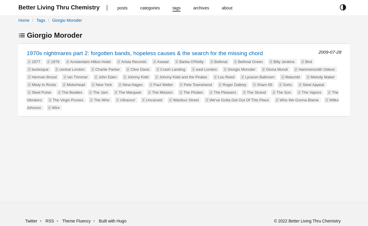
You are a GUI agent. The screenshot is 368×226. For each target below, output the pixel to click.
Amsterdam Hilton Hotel (90, 62)
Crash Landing (172, 69)
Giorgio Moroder (67, 20)
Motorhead (76, 85)
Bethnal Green (250, 62)
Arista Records (133, 62)
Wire (56, 107)
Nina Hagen (133, 85)
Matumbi (292, 77)
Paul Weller (163, 85)
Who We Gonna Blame (299, 100)
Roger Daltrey (234, 85)
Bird (308, 62)
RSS (49, 221)
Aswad (163, 62)
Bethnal (220, 62)
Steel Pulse (41, 92)
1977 (36, 62)
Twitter (31, 221)
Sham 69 (264, 85)
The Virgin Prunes (67, 100)
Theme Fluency (77, 221)
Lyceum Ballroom (260, 77)
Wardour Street (186, 100)
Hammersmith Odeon (316, 69)
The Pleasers (224, 92)
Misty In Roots (44, 85)
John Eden (107, 77)
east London (206, 69)
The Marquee (130, 92)
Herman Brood (44, 77)
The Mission (162, 92)
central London (72, 69)
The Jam (100, 92)
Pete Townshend (198, 85)
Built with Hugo (112, 221)
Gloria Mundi (277, 69)
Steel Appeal (313, 85)
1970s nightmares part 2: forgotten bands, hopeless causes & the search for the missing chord (145, 53)
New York (104, 85)
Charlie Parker (107, 69)
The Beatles (72, 92)
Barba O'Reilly (191, 62)
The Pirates (193, 92)
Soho (287, 85)
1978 (55, 62)
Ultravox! (127, 100)
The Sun (284, 92)
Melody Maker (323, 77)
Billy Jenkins (284, 62)
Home (23, 20)
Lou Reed (226, 77)
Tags (40, 20)
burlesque (40, 69)
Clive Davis (140, 69)
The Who (101, 100)
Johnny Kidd (138, 77)
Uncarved (154, 100)
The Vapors (311, 92)
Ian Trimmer (77, 77)
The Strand (256, 92)
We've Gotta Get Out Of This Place (239, 100)
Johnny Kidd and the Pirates (183, 77)
